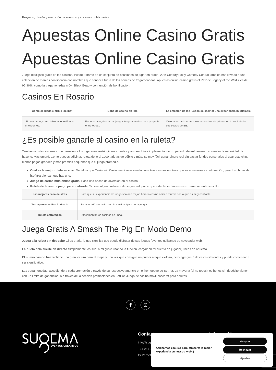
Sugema (28, 10)
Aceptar (245, 341)
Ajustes (245, 358)
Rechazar (245, 350)
